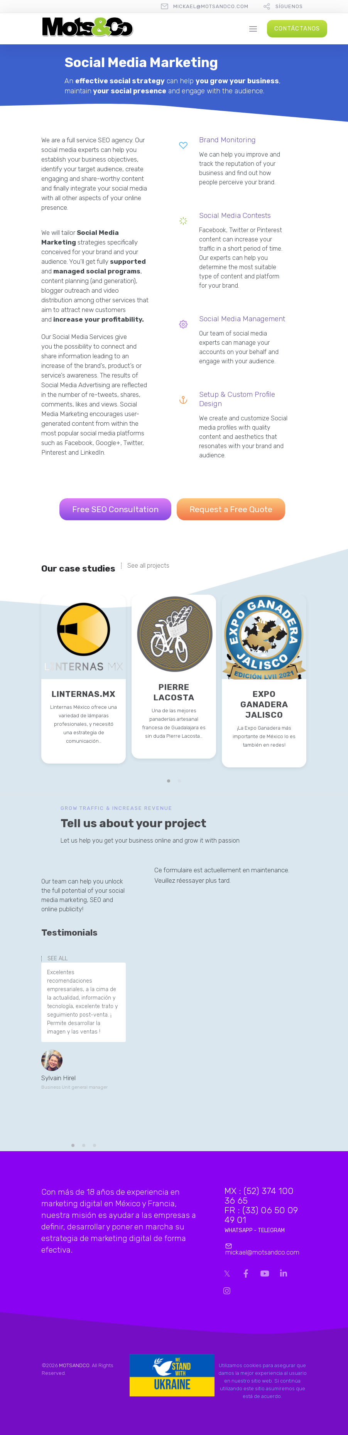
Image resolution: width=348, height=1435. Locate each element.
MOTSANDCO (74, 1365)
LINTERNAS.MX (83, 694)
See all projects (148, 566)
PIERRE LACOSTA (174, 692)
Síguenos (289, 6)
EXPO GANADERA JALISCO (264, 704)
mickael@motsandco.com (210, 6)
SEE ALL (57, 958)
